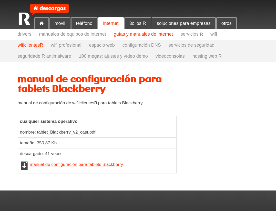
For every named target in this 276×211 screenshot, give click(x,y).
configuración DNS (141, 45)
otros (226, 23)
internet (111, 23)
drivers (25, 34)
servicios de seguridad (191, 45)
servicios (192, 34)
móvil (60, 23)
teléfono (84, 23)
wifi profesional (66, 45)
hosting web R (207, 56)
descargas (52, 8)
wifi (213, 34)
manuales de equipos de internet (72, 34)
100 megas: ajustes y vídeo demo (113, 56)
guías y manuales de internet (143, 34)
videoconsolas (170, 56)
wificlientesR (30, 45)
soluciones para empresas (184, 23)
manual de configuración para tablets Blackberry (76, 164)
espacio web (102, 45)
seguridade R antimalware (44, 56)
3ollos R (137, 23)
